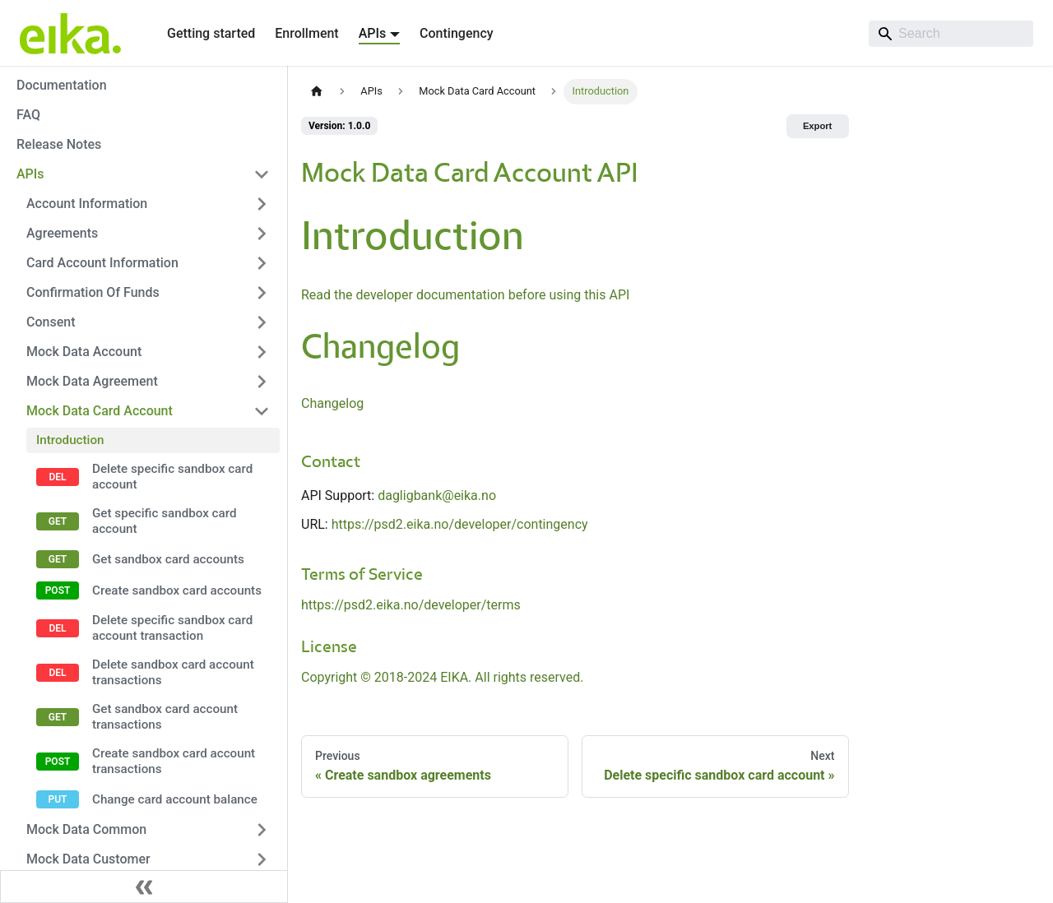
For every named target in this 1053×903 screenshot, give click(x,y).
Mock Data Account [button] (83, 351)
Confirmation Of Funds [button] (93, 292)
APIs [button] (373, 33)
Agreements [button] (62, 233)
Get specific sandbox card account (164, 521)
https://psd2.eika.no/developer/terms (411, 605)
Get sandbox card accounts (168, 559)
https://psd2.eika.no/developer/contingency (460, 524)
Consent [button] (50, 322)
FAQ (28, 115)
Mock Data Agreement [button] (92, 381)
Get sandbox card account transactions (165, 717)
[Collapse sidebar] (144, 886)
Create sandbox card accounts (177, 590)
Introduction (70, 440)
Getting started (211, 33)
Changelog (332, 403)
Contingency (456, 33)
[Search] (951, 34)
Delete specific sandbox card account (172, 476)
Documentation (61, 85)
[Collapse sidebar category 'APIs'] (262, 174)
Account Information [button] (86, 203)
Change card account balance (174, 799)
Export (817, 126)
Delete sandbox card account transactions (173, 672)
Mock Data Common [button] (86, 829)
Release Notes (58, 144)
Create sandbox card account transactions (173, 761)
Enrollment (306, 33)
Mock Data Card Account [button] (99, 411)
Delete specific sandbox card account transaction (172, 628)
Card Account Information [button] (102, 263)
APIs (30, 174)
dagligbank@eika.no (437, 495)
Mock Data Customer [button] (88, 859)
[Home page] (316, 91)
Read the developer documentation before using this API (465, 295)
